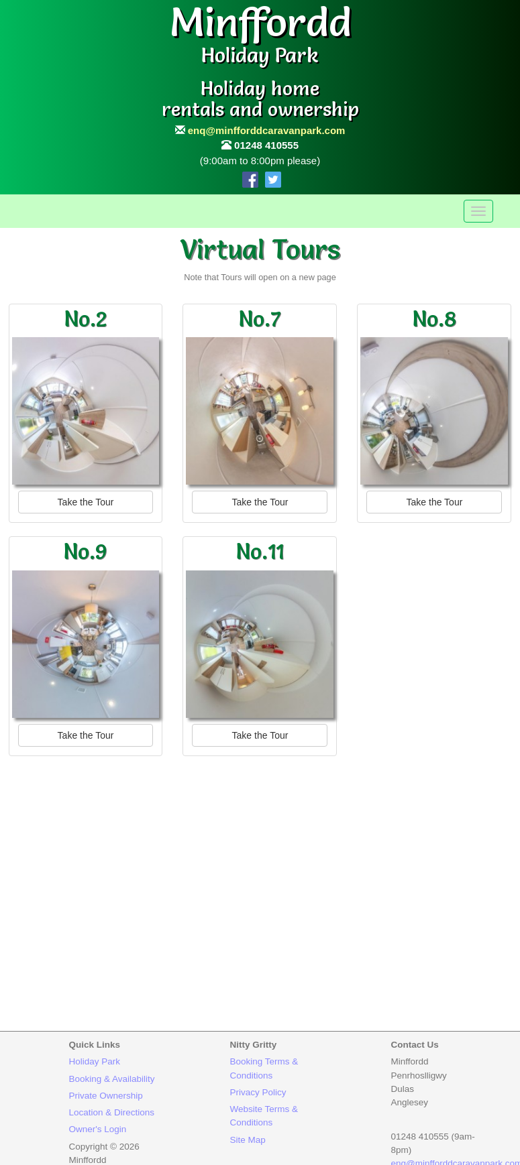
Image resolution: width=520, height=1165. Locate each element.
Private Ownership (106, 1096)
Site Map (248, 1140)
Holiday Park (95, 1061)
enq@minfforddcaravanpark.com (267, 130)
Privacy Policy (258, 1092)
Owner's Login (98, 1129)
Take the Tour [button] (86, 502)
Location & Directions (112, 1112)
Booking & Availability (112, 1079)
